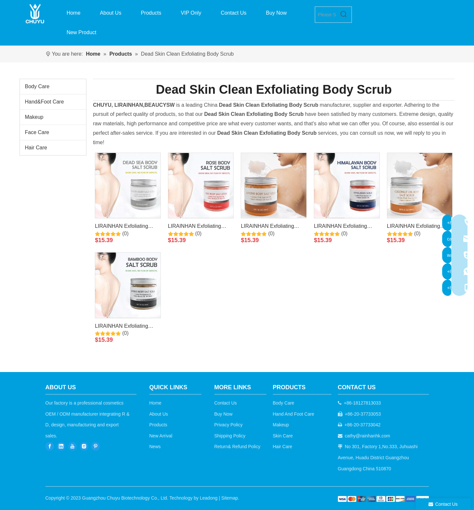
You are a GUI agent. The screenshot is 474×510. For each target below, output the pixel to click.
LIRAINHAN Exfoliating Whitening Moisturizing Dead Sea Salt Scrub (121, 227)
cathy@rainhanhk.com (367, 435)
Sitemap (229, 498)
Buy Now (223, 414)
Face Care (37, 132)
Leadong (209, 498)
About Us (158, 414)
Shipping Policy (230, 435)
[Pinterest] (95, 446)
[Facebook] (49, 446)
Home (155, 403)
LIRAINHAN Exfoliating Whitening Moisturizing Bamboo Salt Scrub (121, 327)
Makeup (34, 117)
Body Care (37, 86)
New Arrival (161, 435)
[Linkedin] (61, 446)
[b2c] (383, 498)
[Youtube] (72, 446)
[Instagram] (84, 446)
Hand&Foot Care (44, 101)
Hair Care (36, 147)
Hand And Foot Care (293, 414)
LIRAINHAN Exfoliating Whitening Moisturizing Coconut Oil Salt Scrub (413, 227)
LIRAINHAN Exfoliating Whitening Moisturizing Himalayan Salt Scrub (340, 227)
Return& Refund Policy (237, 446)
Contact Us (225, 403)
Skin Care (283, 435)
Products (158, 424)
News (155, 446)
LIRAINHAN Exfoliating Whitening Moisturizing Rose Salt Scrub (194, 227)
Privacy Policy (228, 424)
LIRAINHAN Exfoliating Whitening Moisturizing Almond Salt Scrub (267, 227)
